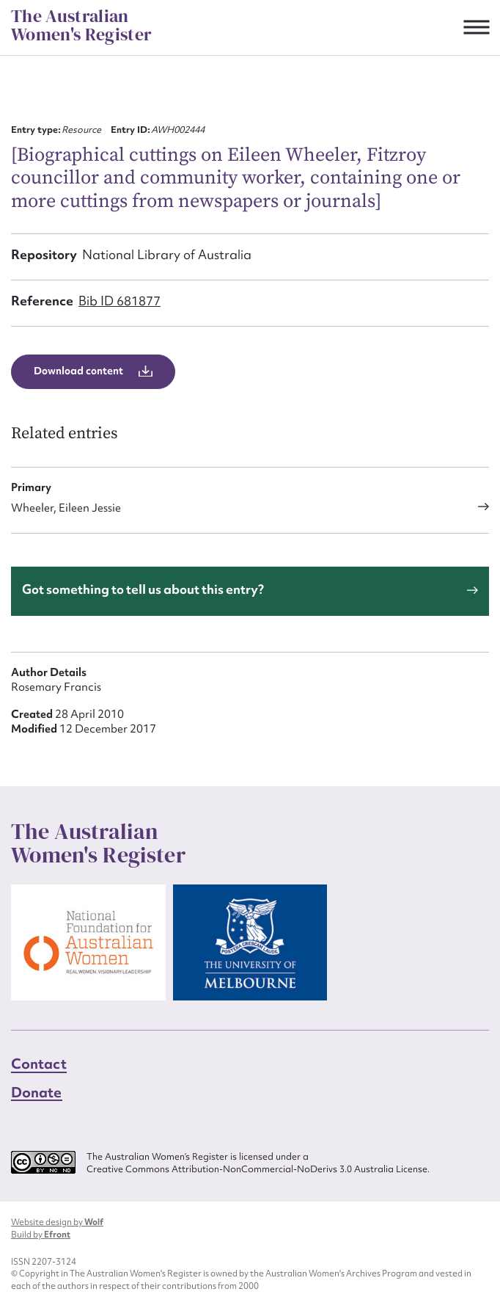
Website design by (57, 1222)
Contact (39, 1063)
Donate (36, 1092)
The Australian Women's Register (81, 25)
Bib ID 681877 (119, 300)
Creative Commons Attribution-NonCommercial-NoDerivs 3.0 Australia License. (258, 1169)
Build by (40, 1234)
